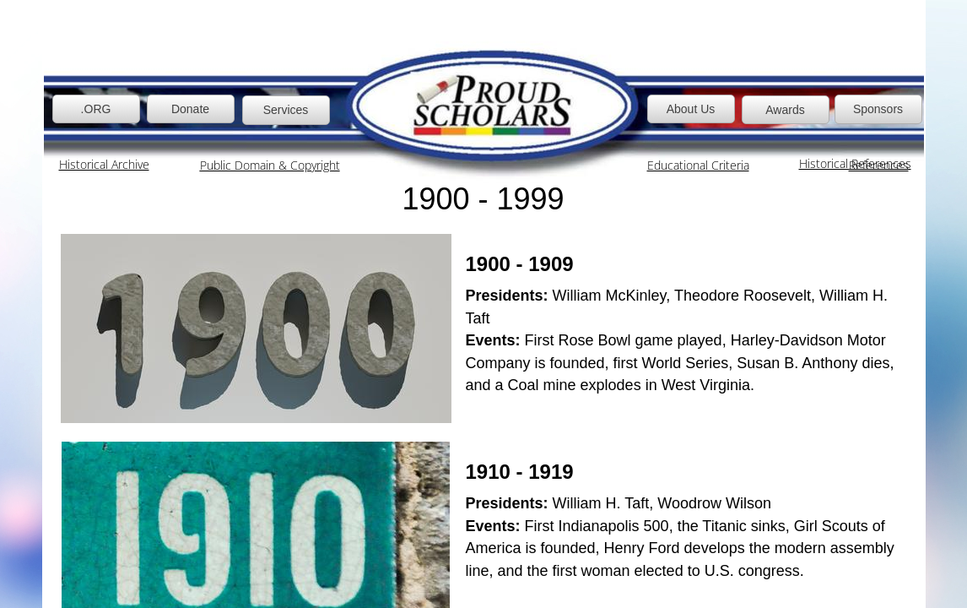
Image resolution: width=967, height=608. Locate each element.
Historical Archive (104, 164)
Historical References (855, 163)
